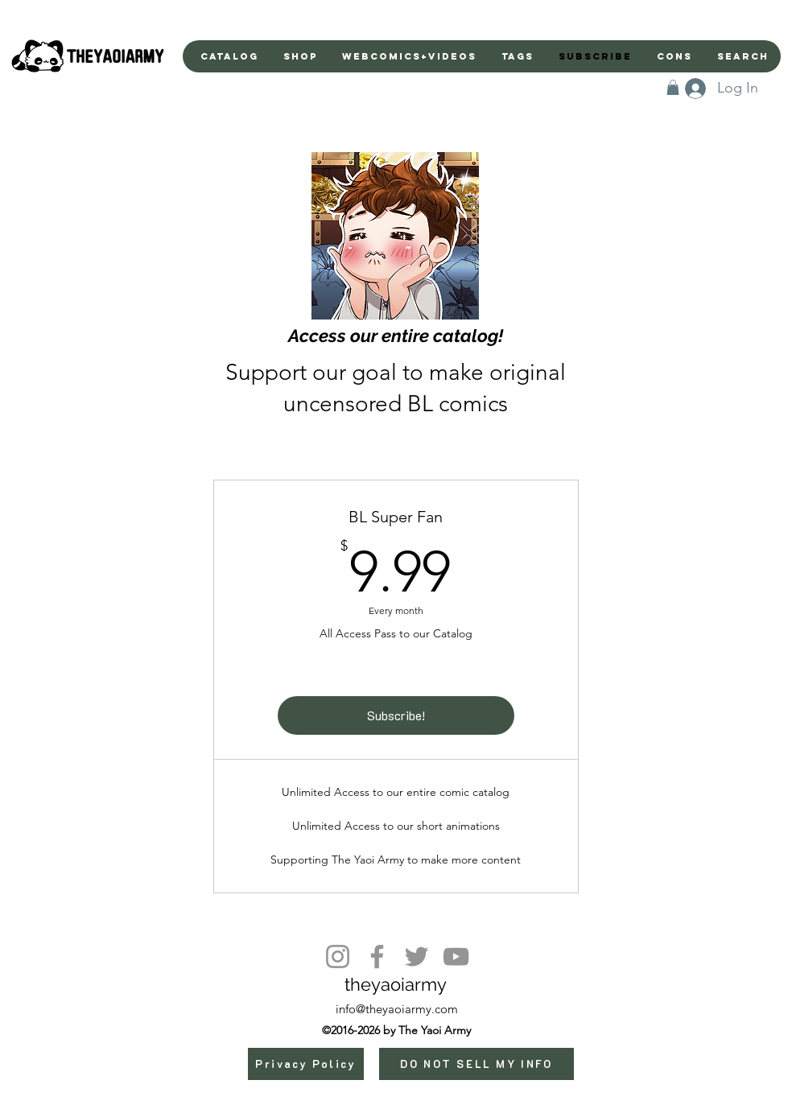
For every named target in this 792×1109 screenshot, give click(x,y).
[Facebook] (377, 956)
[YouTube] (456, 956)
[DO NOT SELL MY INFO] (476, 1064)
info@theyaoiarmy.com (397, 1008)
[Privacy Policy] (306, 1064)
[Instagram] (337, 956)
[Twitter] (416, 956)
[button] (672, 87)
